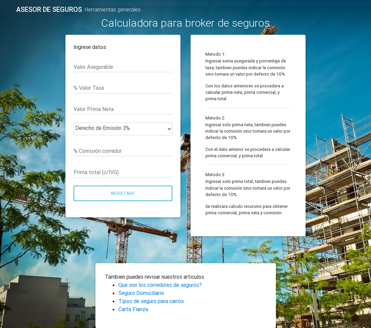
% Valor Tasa (89, 87)
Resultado (123, 193)
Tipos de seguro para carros (151, 301)
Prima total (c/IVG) (96, 172)
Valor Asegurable (93, 66)
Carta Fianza (133, 309)
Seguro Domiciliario (141, 293)
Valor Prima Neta (94, 109)
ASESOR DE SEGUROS (49, 9)
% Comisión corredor (98, 150)
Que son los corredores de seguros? (160, 284)
